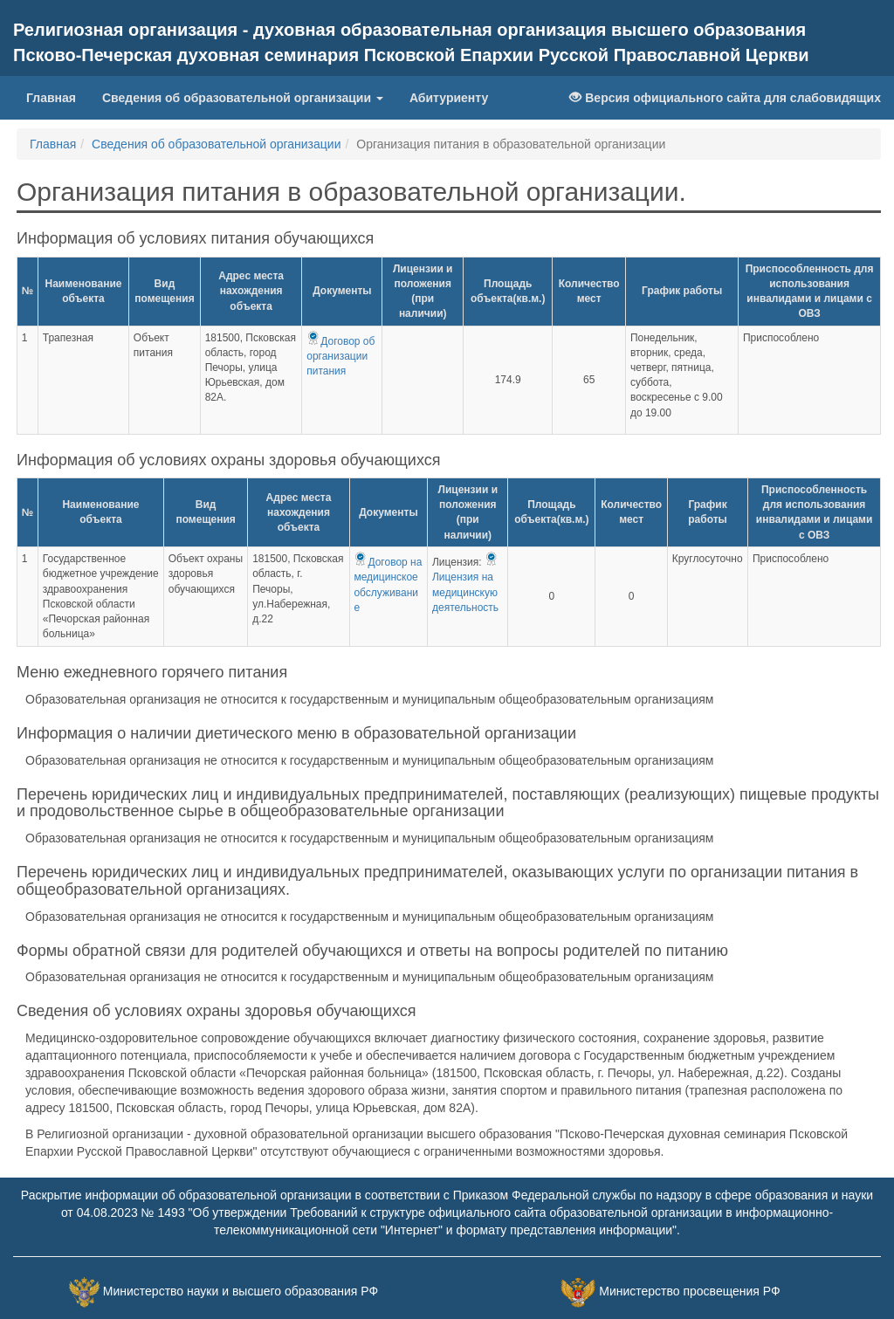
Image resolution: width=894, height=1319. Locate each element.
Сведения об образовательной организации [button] (242, 98)
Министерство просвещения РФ (689, 1291)
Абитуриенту (448, 98)
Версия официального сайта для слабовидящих (725, 98)
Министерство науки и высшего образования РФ (240, 1291)
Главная (51, 98)
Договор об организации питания (340, 356)
